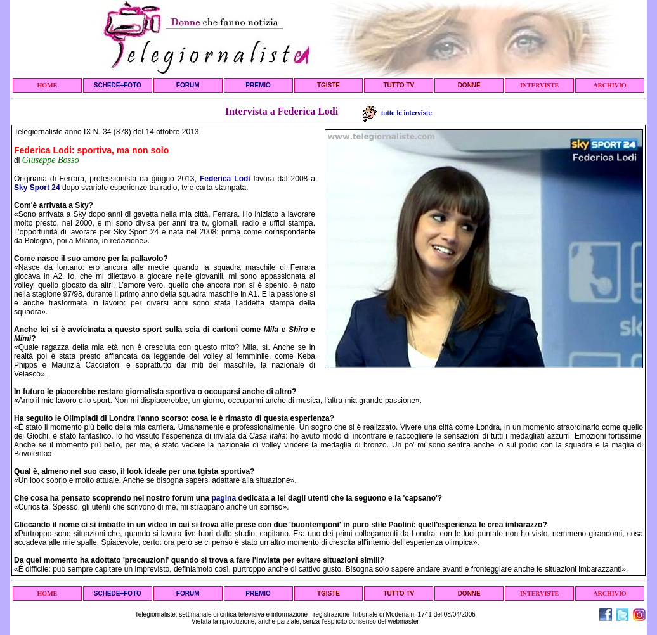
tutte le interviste (397, 113)
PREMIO (257, 85)
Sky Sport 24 (37, 187)
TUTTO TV (398, 85)
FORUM (188, 85)
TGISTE (328, 85)
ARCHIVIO (609, 85)
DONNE (469, 85)
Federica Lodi (225, 178)
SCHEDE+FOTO (117, 85)
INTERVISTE (539, 85)
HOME (47, 85)
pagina (223, 498)
